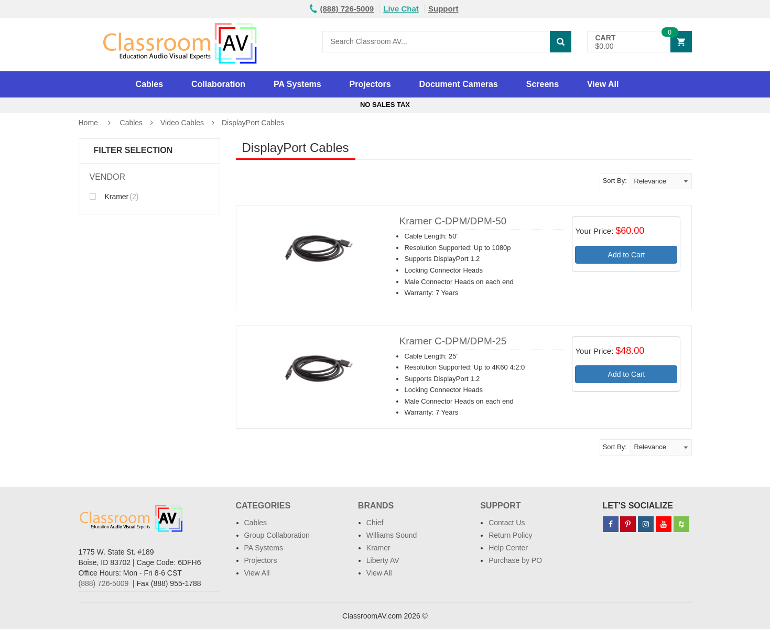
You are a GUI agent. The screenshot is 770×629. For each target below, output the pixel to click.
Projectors (370, 84)
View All (603, 84)
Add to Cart (626, 255)
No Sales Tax (385, 105)
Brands (376, 505)
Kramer (114, 196)
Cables (149, 84)
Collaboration (218, 84)
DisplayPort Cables (253, 122)
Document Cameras (458, 84)
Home (88, 122)
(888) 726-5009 (104, 583)
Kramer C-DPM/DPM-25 (452, 340)
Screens (542, 84)
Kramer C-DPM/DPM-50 (452, 220)
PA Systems (297, 84)
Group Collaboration (277, 535)
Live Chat (401, 8)
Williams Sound (391, 535)
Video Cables (182, 122)
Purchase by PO (515, 560)
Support (443, 8)
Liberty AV (382, 560)
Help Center (508, 548)
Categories (263, 505)
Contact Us (507, 522)
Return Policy (510, 535)
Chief (375, 522)
